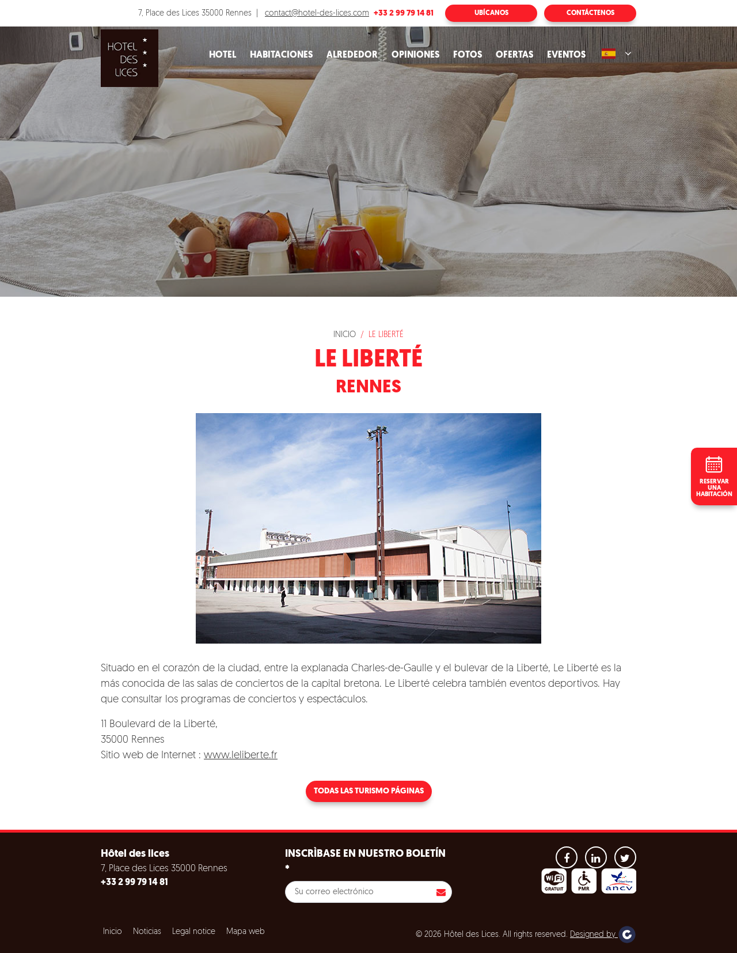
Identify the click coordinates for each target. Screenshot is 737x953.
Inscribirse (441, 892)
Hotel (222, 55)
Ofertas (514, 55)
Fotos (467, 55)
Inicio (344, 335)
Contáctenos (590, 13)
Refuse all (167, 943)
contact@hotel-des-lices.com (317, 13)
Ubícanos (491, 13)
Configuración (235, 943)
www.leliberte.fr (241, 755)
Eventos (566, 55)
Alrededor (352, 55)
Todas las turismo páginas (369, 791)
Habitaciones (281, 55)
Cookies (36, 915)
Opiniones (415, 55)
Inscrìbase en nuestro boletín (365, 862)
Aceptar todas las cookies (81, 943)
